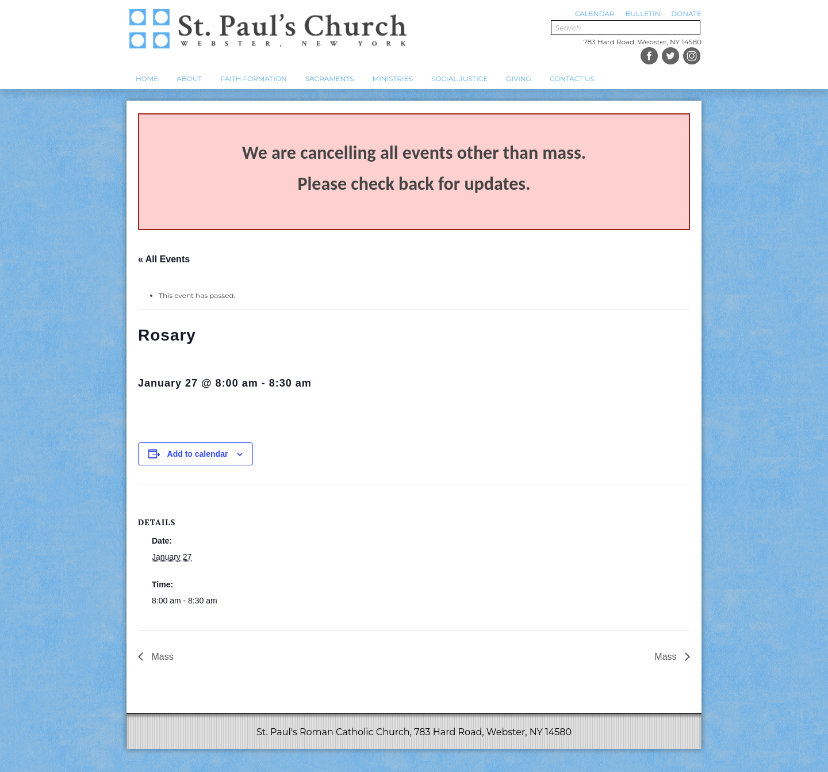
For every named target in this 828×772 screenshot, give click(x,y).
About (189, 78)
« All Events (164, 259)
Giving (518, 78)
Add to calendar (197, 453)
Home (147, 78)
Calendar (595, 13)
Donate (686, 13)
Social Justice (459, 78)
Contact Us (572, 78)
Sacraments (329, 78)
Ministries (393, 78)
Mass (161, 657)
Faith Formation (253, 78)
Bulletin (642, 13)
